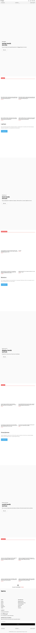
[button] (30, 1)
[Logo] (3, 2)
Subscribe (18, 624)
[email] (18, 622)
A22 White (20, 250)
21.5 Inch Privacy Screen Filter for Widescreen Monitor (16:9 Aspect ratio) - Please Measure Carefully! (26, 425)
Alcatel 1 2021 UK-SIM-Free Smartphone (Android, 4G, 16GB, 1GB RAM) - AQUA (27, 271)
